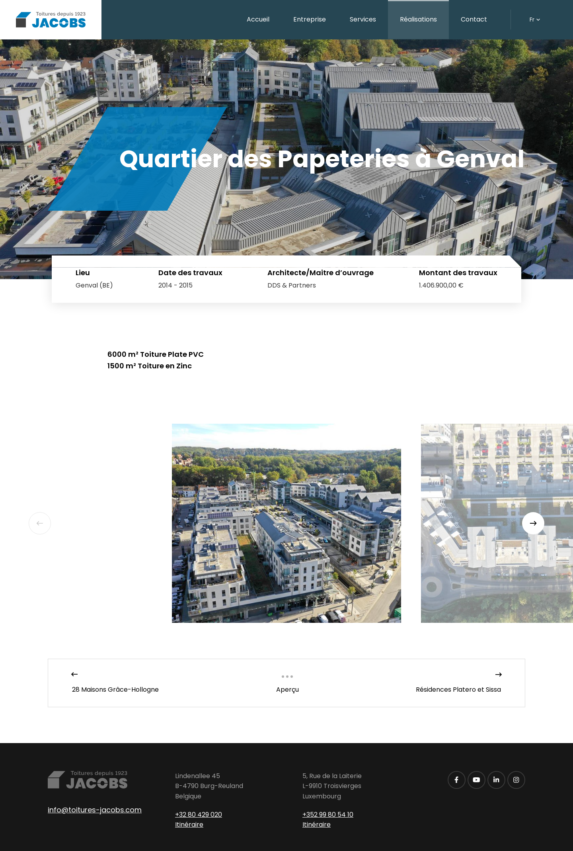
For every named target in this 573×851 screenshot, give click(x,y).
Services (363, 19)
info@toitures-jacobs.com (95, 810)
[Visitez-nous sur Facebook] (457, 780)
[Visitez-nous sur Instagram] (516, 780)
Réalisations (418, 19)
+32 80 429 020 (198, 814)
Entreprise (309, 19)
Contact (474, 19)
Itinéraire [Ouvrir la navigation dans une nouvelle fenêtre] (189, 824)
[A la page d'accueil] (50, 19)
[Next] (533, 523)
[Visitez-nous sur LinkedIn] (496, 780)
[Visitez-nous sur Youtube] (476, 780)
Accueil (258, 19)
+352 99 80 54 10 (327, 814)
